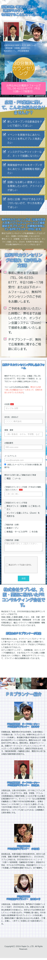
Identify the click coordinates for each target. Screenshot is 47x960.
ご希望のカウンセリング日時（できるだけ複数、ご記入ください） (23, 488)
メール (17, 478)
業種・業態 (8, 430)
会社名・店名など (11, 417)
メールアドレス (10, 456)
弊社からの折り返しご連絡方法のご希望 (20, 475)
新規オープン (11, 528)
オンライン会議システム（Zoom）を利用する (22, 514)
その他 (33, 532)
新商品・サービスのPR (15, 532)
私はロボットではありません (18, 567)
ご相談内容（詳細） (12, 540)
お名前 (7, 404)
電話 (7, 478)
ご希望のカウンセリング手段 (15, 503)
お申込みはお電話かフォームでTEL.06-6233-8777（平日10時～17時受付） (23, 88)
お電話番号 (8, 443)
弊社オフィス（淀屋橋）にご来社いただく (22, 507)
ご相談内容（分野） (12, 525)
